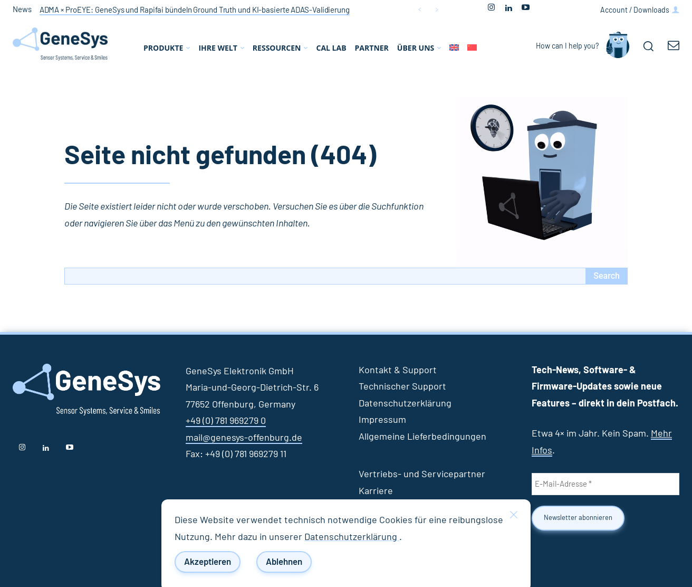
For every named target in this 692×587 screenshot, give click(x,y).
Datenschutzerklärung (351, 537)
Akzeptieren (207, 561)
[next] (436, 9)
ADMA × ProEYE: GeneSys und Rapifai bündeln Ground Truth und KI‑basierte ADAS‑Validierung (195, 10)
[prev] (419, 9)
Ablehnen (284, 561)
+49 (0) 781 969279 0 (226, 421)
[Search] (606, 276)
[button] (648, 45)
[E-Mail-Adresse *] (605, 484)
